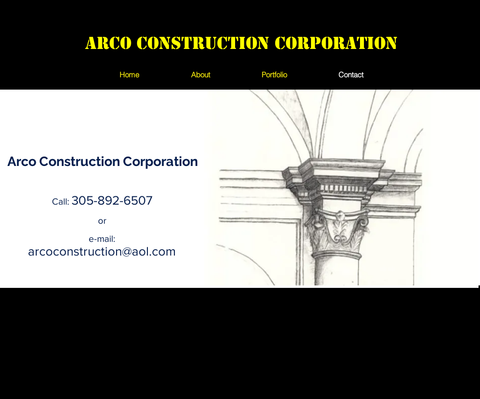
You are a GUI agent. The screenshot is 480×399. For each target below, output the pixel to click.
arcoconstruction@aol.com (102, 251)
